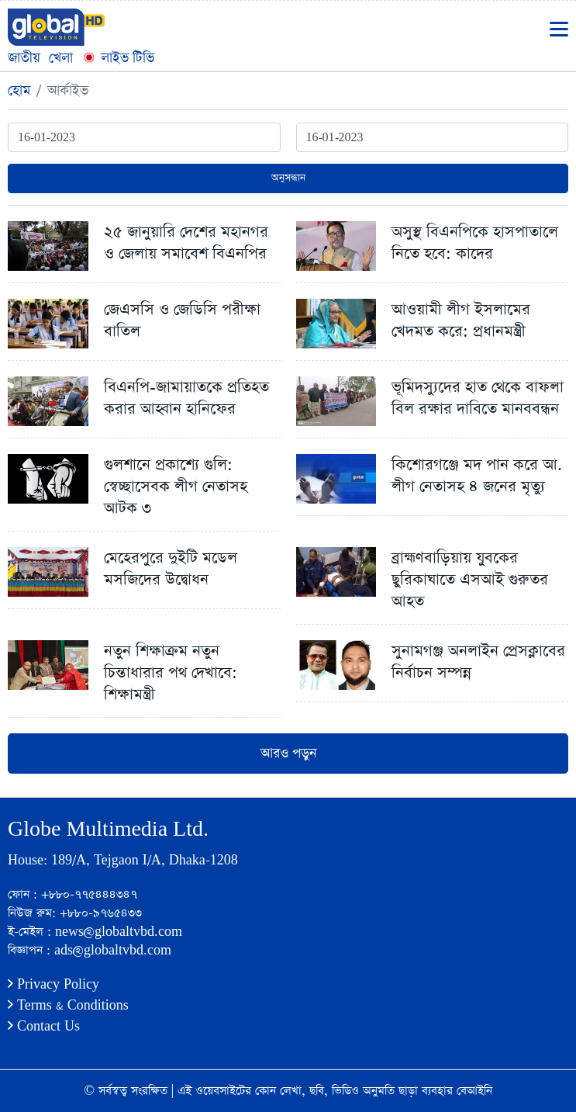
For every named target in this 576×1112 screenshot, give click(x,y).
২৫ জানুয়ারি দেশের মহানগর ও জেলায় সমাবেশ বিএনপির (186, 243)
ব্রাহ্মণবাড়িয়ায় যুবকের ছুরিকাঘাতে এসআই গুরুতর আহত (469, 579)
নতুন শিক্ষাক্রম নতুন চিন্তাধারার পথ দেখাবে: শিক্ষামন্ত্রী (170, 672)
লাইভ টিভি (117, 58)
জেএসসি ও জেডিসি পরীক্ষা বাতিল (182, 320)
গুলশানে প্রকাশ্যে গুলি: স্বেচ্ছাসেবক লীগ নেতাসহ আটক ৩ (175, 486)
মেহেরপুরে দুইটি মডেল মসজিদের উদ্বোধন (170, 569)
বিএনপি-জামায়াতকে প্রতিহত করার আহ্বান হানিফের (186, 398)
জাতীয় (24, 58)
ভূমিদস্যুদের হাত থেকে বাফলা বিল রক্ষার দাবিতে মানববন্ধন (477, 398)
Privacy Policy (53, 984)
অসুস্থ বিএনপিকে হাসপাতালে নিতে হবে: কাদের (474, 243)
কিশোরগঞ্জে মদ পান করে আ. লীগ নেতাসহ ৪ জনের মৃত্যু (476, 475)
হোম (19, 90)
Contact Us (44, 1026)
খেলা (61, 58)
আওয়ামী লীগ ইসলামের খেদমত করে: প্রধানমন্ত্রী (460, 320)
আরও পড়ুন (288, 753)
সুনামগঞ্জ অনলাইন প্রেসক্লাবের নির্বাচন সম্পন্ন (478, 662)
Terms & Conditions (68, 1005)
